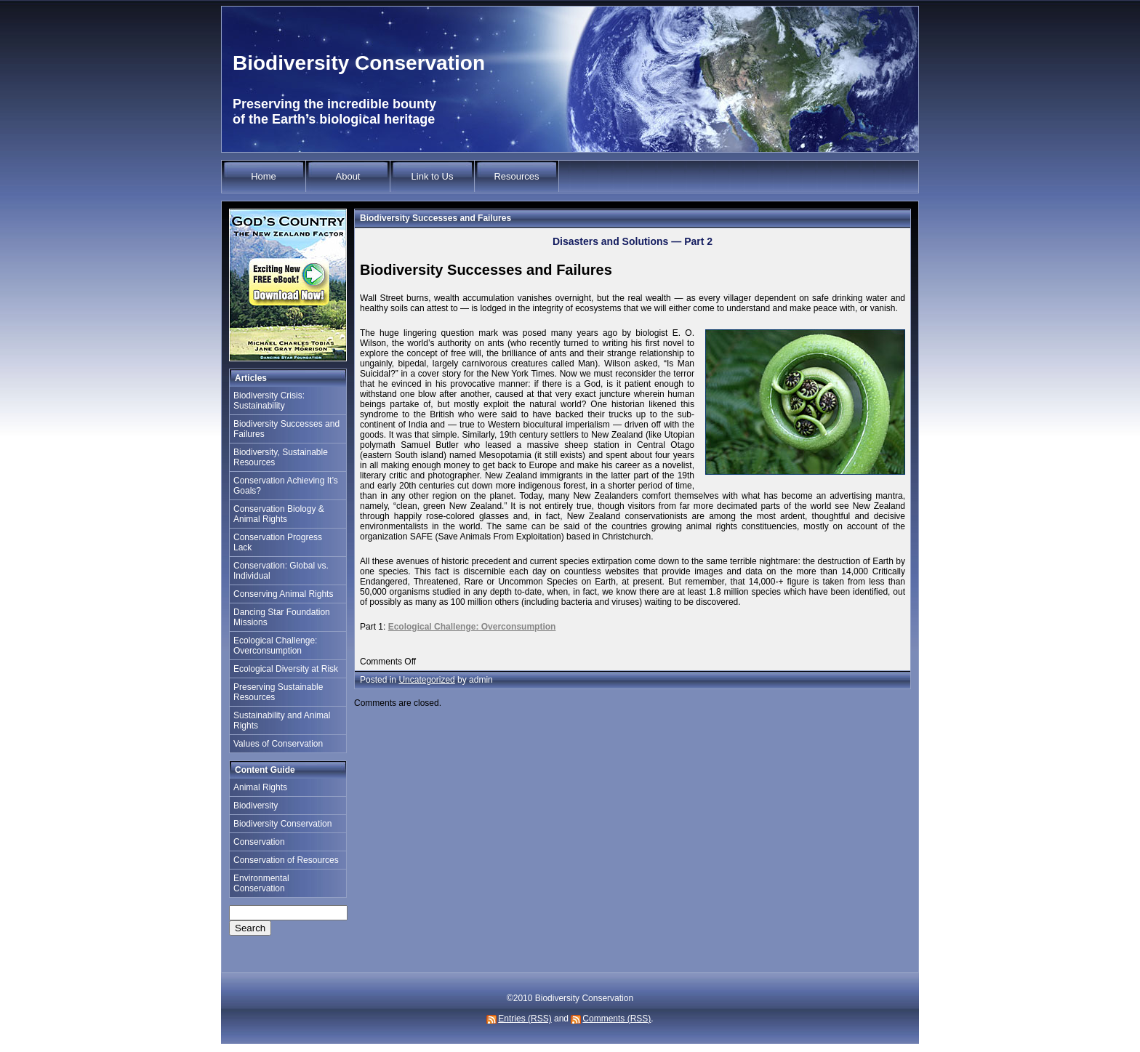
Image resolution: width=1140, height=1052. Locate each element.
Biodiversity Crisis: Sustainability (269, 400)
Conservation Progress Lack (277, 542)
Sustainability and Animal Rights (281, 720)
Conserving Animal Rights (283, 594)
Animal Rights (260, 787)
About (348, 176)
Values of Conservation (278, 744)
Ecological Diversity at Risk (285, 669)
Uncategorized (426, 680)
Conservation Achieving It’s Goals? (285, 485)
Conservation (259, 842)
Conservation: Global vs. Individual (281, 571)
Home (263, 176)
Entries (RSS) (524, 1018)
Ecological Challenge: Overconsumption (275, 645)
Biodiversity (255, 805)
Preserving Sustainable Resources (278, 692)
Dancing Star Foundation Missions (281, 617)
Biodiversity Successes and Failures (286, 429)
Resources (516, 176)
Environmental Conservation (261, 883)
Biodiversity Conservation (359, 63)
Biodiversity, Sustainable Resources (280, 457)
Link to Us (433, 176)
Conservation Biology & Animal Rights (278, 514)
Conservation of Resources (286, 860)
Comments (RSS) (616, 1018)
